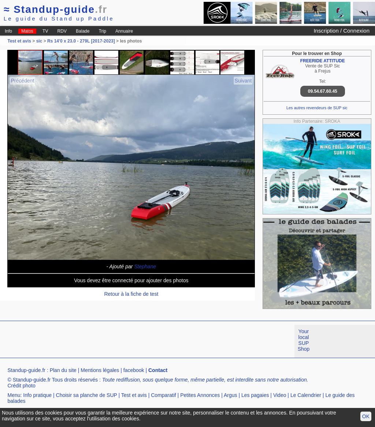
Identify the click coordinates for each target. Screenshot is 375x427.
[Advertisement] (133, 341)
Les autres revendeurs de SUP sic (317, 108)
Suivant (243, 81)
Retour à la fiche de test (131, 294)
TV (45, 31)
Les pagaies (255, 395)
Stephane (145, 266)
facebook (133, 370)
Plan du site (63, 370)
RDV (62, 31)
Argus (230, 395)
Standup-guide (55, 9)
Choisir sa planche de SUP (86, 395)
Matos (27, 31)
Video (279, 395)
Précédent (22, 81)
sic (39, 41)
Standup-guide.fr (26, 370)
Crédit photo (21, 386)
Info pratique (37, 395)
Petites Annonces (200, 395)
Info (8, 31)
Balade (82, 31)
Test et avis (19, 41)
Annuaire (124, 31)
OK (366, 416)
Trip (102, 31)
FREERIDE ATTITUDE (322, 60)
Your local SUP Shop (304, 340)
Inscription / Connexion (341, 30)
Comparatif (163, 395)
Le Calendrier (305, 395)
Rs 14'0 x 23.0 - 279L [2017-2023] (81, 41)
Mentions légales (100, 370)
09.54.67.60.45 (322, 91)
